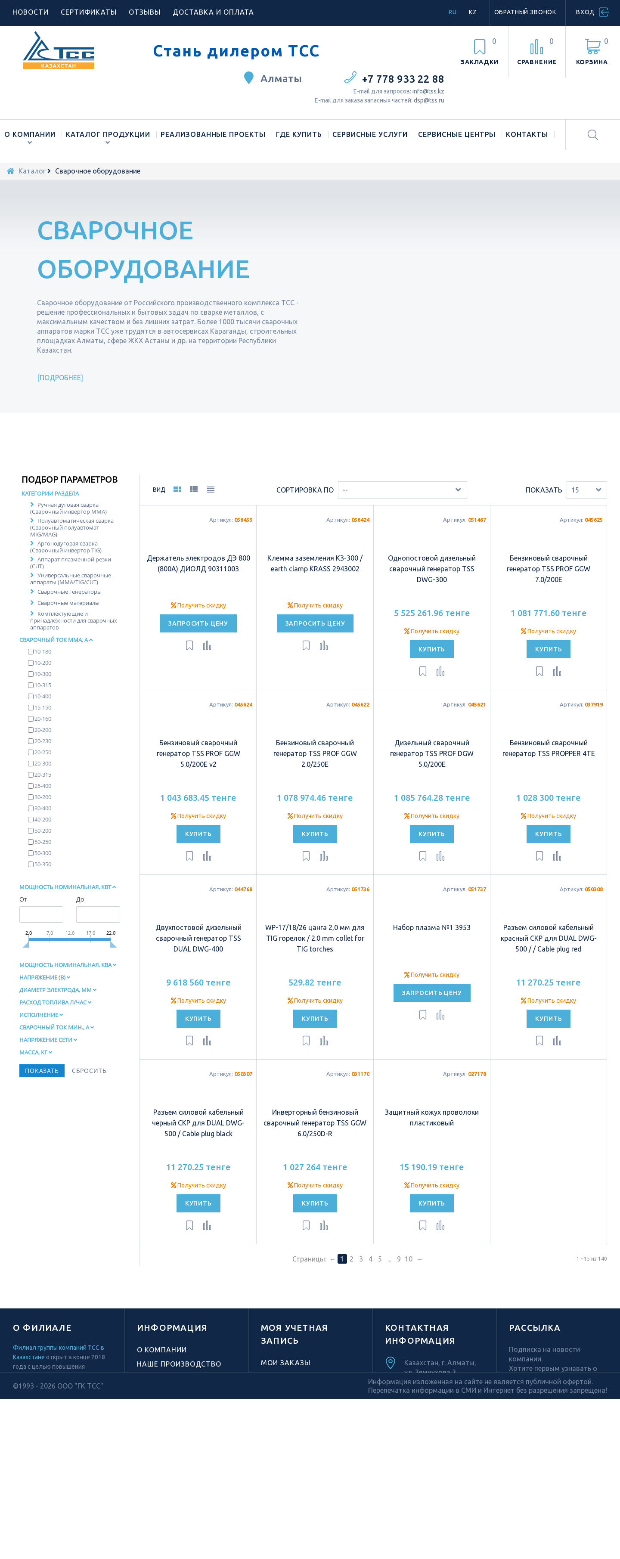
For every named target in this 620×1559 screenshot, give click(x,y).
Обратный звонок (525, 12)
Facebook (415, 1503)
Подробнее (60, 377)
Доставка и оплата (213, 12)
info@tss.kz (428, 91)
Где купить (299, 134)
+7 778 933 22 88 (403, 79)
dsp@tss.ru (429, 100)
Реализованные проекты (213, 134)
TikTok (429, 1478)
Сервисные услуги (370, 134)
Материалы (160, 1452)
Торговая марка (170, 1400)
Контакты (527, 134)
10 (408, 1280)
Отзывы (145, 12)
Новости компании (177, 1414)
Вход (585, 12)
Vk (460, 1503)
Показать (544, 511)
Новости (30, 12)
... (389, 1280)
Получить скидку (198, 626)
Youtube (429, 1491)
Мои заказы (285, 1384)
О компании (30, 134)
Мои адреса (285, 1398)
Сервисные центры (457, 134)
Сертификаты (89, 12)
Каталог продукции (108, 134)
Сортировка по (305, 511)
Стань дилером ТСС (236, 51)
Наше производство (179, 1385)
